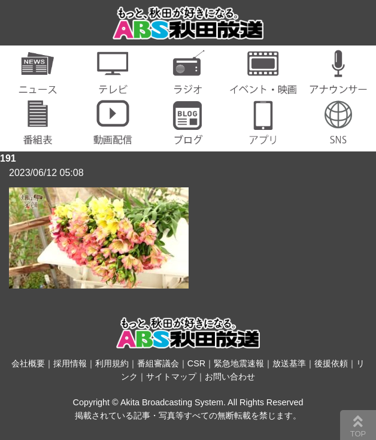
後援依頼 (331, 363)
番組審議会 (158, 363)
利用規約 (112, 363)
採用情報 (70, 363)
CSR (196, 363)
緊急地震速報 (239, 363)
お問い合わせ (230, 376)
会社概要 (28, 363)
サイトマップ (171, 376)
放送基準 (289, 363)
